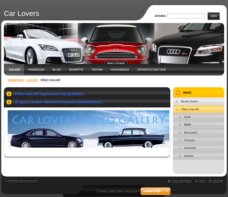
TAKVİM (96, 69)
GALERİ (14, 69)
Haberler (36, 69)
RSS (202, 180)
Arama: (161, 15)
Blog (57, 69)
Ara (213, 16)
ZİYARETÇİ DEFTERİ (151, 69)
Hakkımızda (120, 69)
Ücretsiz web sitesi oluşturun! (117, 191)
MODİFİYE (76, 69)
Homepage (16, 80)
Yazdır (218, 180)
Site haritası (181, 180)
